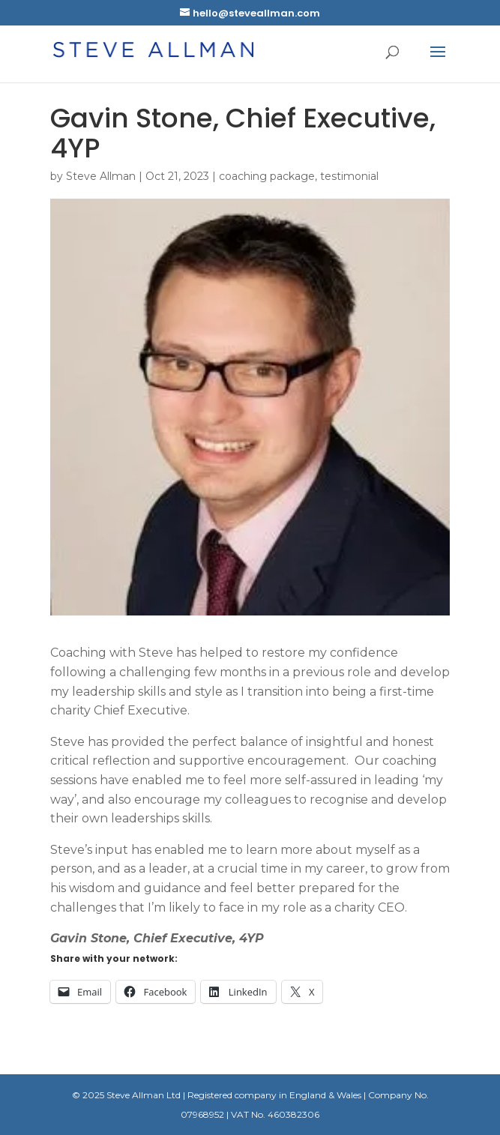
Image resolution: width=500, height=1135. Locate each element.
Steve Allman (101, 176)
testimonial (349, 176)
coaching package (267, 176)
